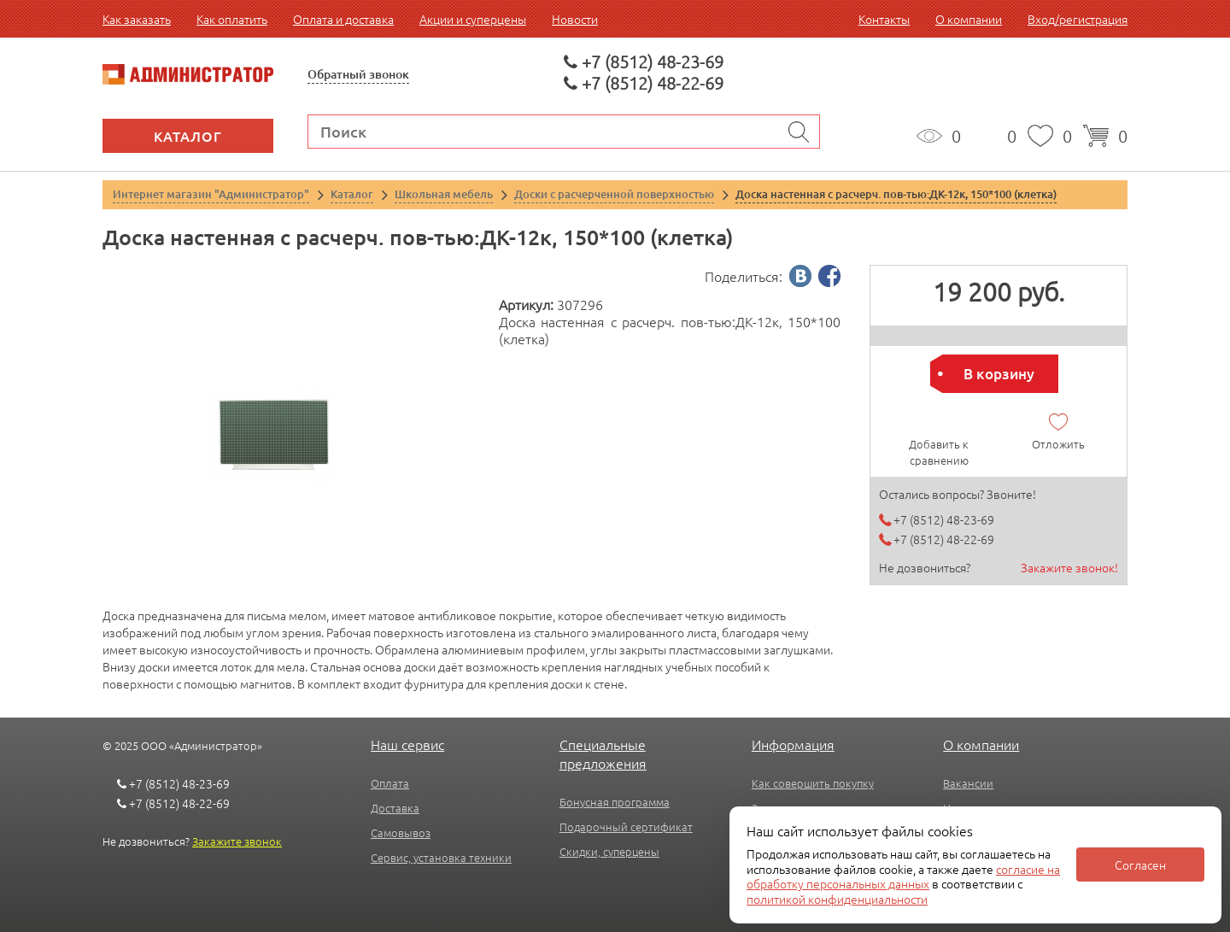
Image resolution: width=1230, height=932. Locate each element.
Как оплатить (231, 18)
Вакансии (968, 783)
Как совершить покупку (813, 783)
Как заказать (136, 18)
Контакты (884, 18)
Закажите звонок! (1069, 567)
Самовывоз (400, 832)
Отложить (1058, 444)
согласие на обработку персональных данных (903, 876)
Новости (575, 18)
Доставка (395, 808)
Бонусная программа (614, 802)
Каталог (188, 135)
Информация (793, 744)
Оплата (390, 783)
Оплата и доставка (343, 18)
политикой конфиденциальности (837, 898)
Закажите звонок (237, 841)
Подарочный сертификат (626, 826)
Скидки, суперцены (609, 851)
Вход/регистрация (1078, 18)
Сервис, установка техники (441, 857)
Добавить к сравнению (939, 452)
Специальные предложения (603, 753)
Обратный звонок (358, 74)
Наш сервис (407, 744)
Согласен (1140, 864)
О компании (968, 18)
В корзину (999, 374)
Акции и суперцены (472, 18)
